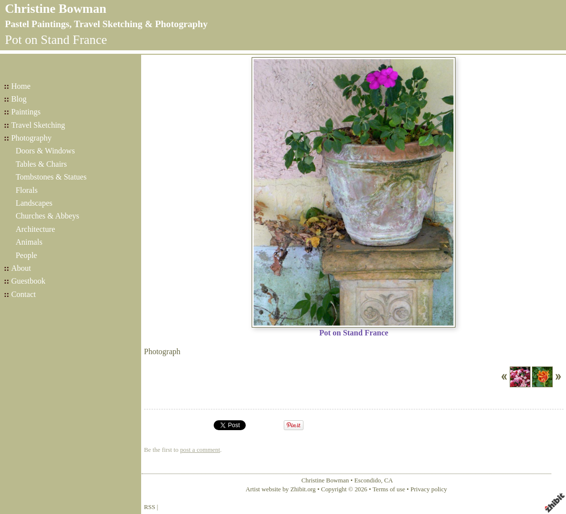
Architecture (35, 229)
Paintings (26, 112)
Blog (19, 99)
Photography (31, 138)
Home (21, 86)
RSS (149, 507)
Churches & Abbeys (47, 216)
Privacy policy (429, 489)
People (27, 255)
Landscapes (34, 203)
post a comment (200, 449)
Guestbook (28, 281)
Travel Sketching (38, 125)
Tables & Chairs (41, 164)
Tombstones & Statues (51, 177)
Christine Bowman (55, 8)
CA (388, 480)
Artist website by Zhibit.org (281, 489)
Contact (23, 294)
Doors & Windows (45, 151)
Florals (27, 190)
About (21, 268)
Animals (29, 242)
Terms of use (389, 489)
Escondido (367, 480)
